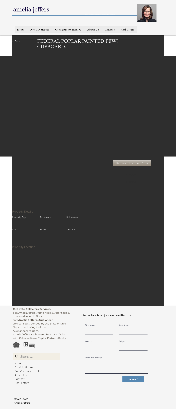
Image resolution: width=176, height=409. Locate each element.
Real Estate (22, 382)
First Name (90, 325)
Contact (20, 379)
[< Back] (23, 41)
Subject (122, 341)
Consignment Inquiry (28, 371)
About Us (21, 375)
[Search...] (37, 356)
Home (18, 363)
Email (87, 341)
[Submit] (133, 379)
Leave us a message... (94, 358)
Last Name (124, 325)
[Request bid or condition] (132, 163)
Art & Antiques (24, 367)
